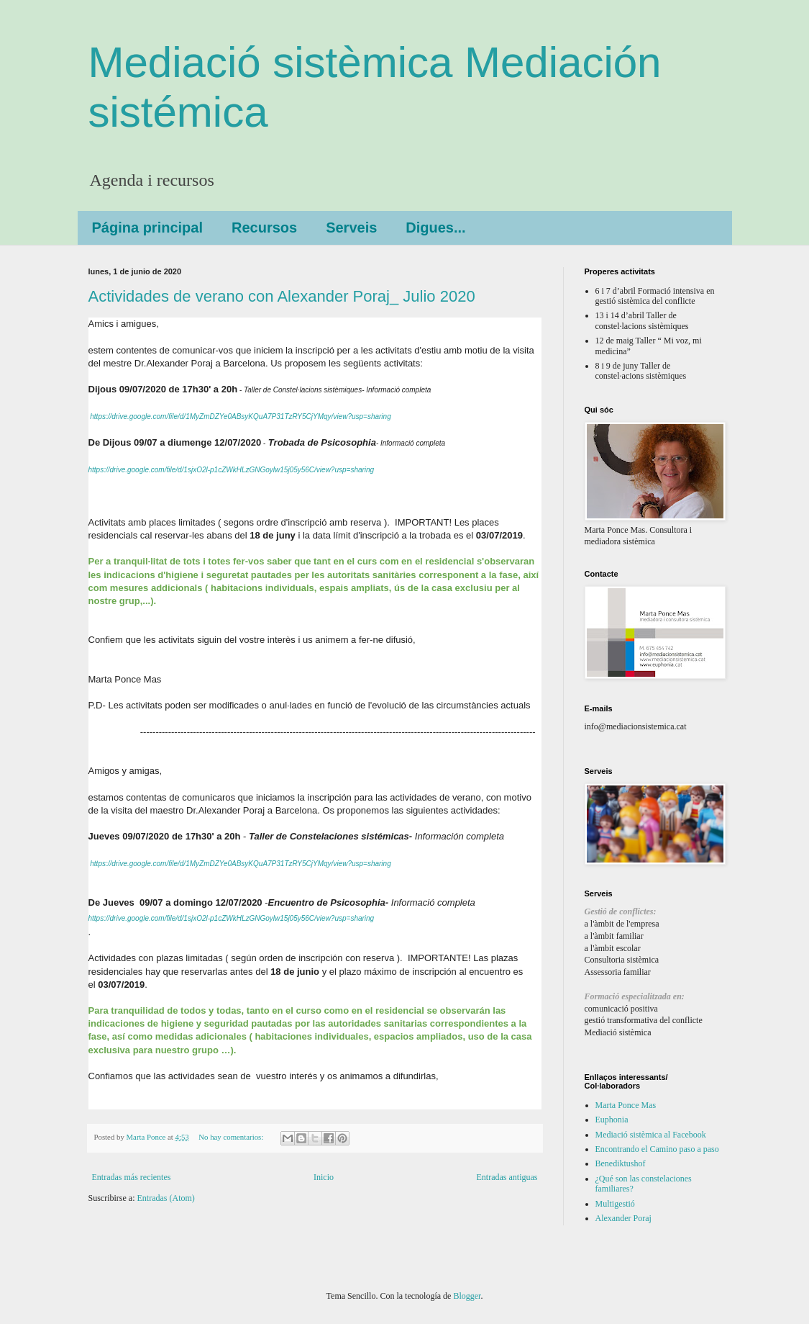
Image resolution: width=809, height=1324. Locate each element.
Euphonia (612, 1119)
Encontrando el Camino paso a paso (657, 1149)
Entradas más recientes (131, 1177)
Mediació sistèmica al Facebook (650, 1135)
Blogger (466, 1296)
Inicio (324, 1177)
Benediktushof (620, 1163)
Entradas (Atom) (166, 1198)
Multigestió (615, 1204)
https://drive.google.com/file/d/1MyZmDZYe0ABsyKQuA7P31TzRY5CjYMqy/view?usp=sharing (240, 416)
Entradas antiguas (507, 1177)
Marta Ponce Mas (626, 1105)
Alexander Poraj (623, 1218)
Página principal (147, 227)
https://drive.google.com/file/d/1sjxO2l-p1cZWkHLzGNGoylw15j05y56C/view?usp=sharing (231, 470)
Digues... (435, 227)
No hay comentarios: (231, 1136)
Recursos (264, 227)
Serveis (351, 227)
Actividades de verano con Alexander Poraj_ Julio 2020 (281, 296)
